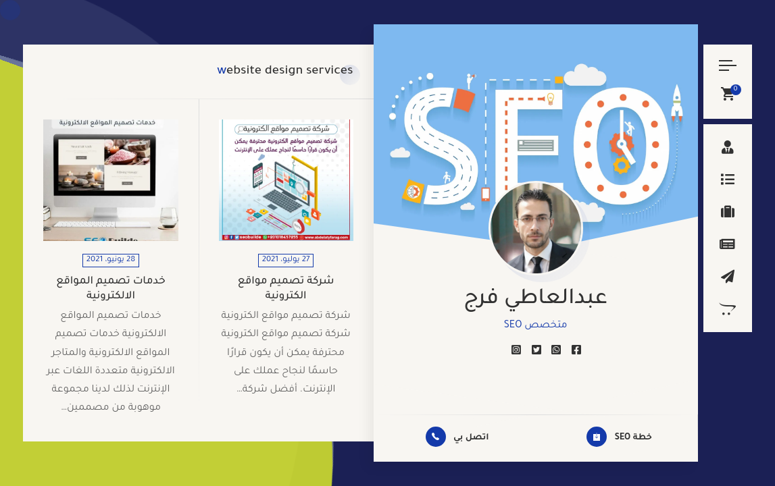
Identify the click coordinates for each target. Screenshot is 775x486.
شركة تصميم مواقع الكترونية (286, 289)
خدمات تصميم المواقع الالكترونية (111, 289)
